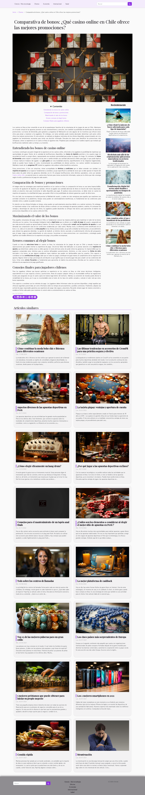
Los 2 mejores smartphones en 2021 (95, 695)
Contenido (57, 106)
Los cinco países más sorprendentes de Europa (101, 636)
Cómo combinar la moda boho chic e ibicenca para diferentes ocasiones (118, 248)
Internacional (57, 4)
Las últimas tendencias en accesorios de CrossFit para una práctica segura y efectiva (102, 350)
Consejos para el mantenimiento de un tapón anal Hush (43, 523)
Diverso (36, 4)
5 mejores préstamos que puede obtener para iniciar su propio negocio (40, 697)
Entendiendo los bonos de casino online (56, 110)
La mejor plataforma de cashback (94, 580)
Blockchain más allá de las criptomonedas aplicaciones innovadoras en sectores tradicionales (118, 157)
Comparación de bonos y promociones (56, 112)
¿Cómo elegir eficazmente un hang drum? (39, 466)
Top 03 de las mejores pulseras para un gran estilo (40, 638)
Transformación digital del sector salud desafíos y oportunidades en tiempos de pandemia (118, 189)
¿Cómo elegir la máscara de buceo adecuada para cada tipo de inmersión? (118, 127)
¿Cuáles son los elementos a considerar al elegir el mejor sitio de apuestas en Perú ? (102, 523)
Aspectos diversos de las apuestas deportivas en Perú (41, 409)
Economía (46, 4)
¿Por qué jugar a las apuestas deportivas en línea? (103, 466)
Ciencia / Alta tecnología (23, 4)
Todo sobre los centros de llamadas (35, 580)
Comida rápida (25, 754)
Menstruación (84, 754)
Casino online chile (19, 175)
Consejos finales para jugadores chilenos (56, 121)
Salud (67, 4)
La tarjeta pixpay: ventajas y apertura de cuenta (101, 407)
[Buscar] (112, 4)
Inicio (14, 12)
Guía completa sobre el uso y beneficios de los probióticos (118, 219)
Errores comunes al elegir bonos (56, 118)
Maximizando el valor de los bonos (56, 115)
